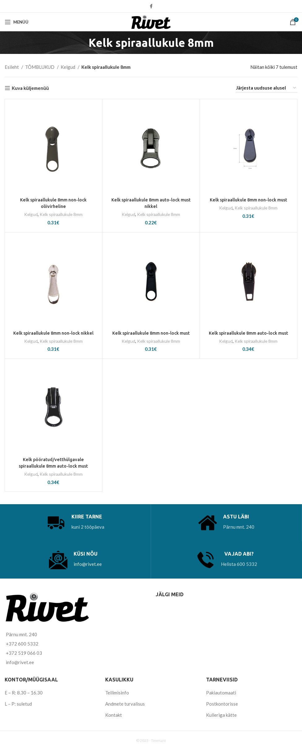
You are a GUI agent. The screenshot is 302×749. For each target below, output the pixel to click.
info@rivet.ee (88, 564)
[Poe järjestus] (266, 88)
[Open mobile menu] (17, 22)
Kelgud (68, 67)
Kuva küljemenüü (30, 88)
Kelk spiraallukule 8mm (61, 214)
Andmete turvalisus (125, 704)
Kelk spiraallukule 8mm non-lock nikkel (53, 332)
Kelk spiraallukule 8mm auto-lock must (248, 332)
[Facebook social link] (151, 6)
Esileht (12, 67)
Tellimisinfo (117, 692)
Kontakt (113, 715)
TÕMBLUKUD (40, 67)
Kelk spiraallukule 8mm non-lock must (248, 199)
